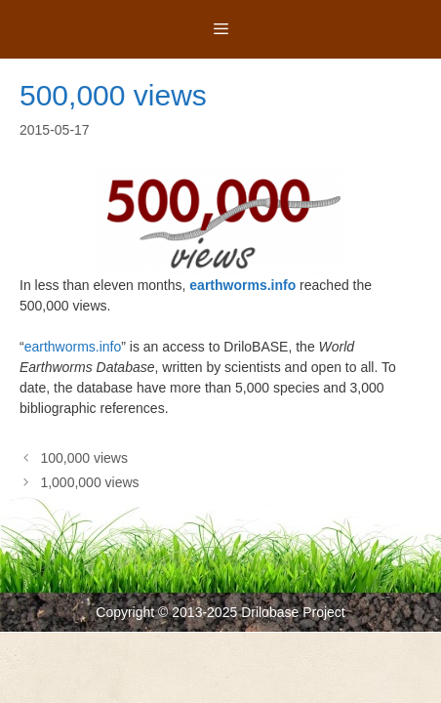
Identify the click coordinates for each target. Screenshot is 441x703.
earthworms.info (242, 285)
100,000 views (84, 458)
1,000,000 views (89, 482)
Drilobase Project (293, 612)
